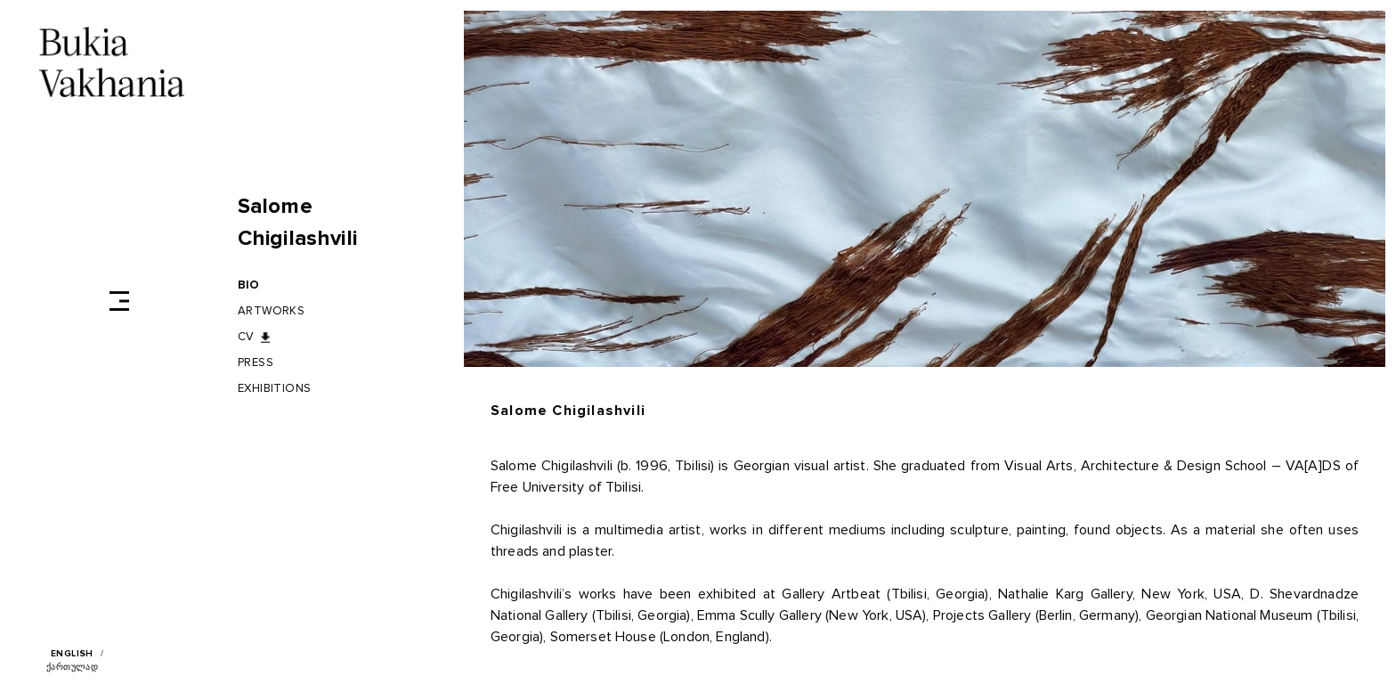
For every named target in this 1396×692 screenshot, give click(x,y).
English (72, 653)
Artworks (271, 311)
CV (246, 337)
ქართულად (72, 667)
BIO (249, 285)
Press (255, 363)
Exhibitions (275, 389)
